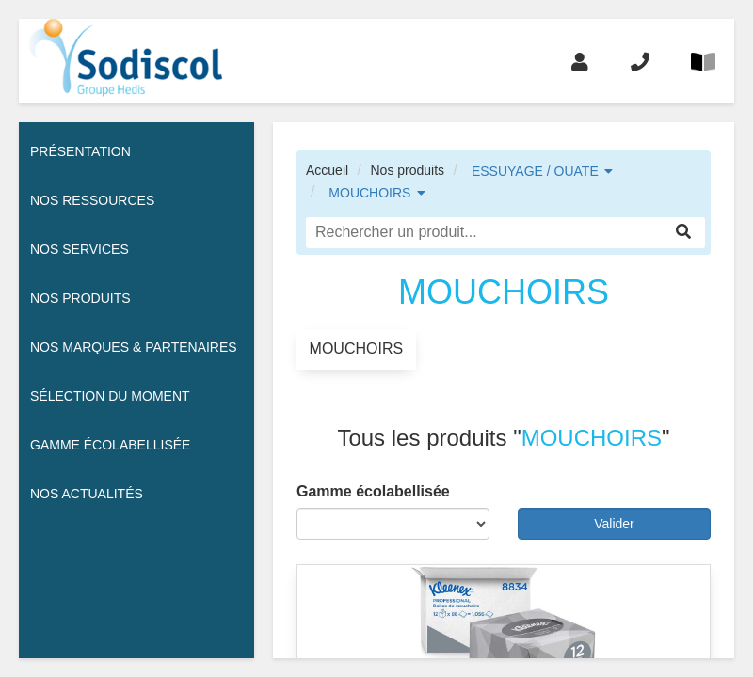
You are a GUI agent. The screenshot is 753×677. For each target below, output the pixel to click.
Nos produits (407, 170)
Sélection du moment (110, 395)
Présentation (80, 151)
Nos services (79, 249)
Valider (614, 523)
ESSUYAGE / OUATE (535, 171)
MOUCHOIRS (369, 192)
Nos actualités (86, 493)
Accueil (327, 170)
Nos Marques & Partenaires (133, 346)
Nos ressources (92, 200)
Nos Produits (80, 298)
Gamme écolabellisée (110, 444)
